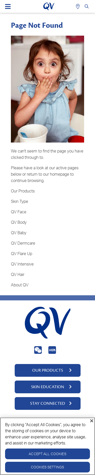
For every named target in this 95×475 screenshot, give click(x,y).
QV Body (19, 222)
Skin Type (19, 201)
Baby (21, 232)
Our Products (23, 190)
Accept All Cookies (47, 454)
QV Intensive (22, 264)
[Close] (91, 421)
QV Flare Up (21, 253)
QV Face (18, 211)
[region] (47, 446)
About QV (19, 284)
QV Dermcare (23, 243)
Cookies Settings (47, 467)
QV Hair (17, 274)
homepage (59, 174)
